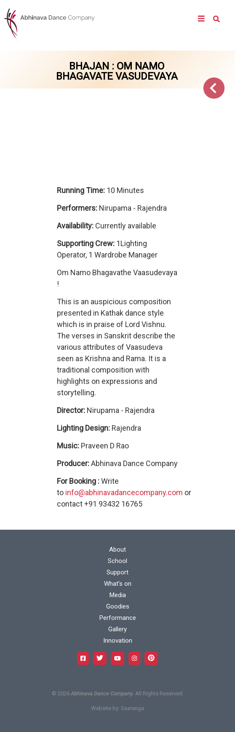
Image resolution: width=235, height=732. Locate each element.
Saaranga (132, 708)
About (117, 549)
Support (117, 572)
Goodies (117, 606)
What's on (117, 583)
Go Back (213, 88)
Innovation (117, 640)
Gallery (117, 629)
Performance (117, 618)
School (117, 561)
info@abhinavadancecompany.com (124, 492)
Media (117, 595)
